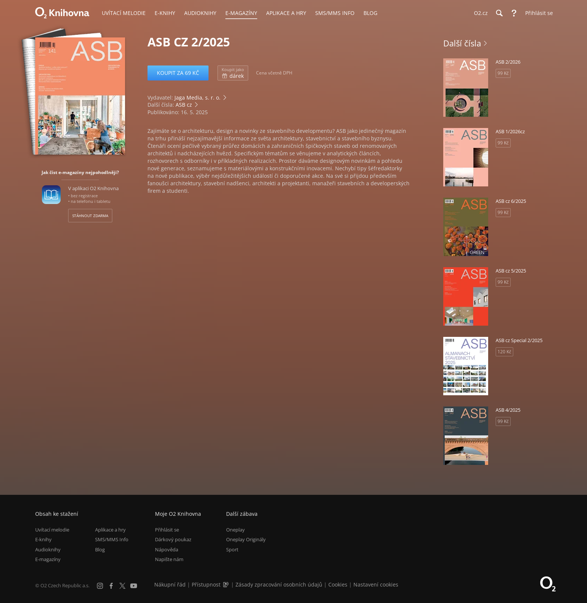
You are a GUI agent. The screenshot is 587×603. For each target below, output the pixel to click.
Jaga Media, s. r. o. (197, 97)
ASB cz (184, 104)
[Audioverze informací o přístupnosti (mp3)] (226, 584)
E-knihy (43, 539)
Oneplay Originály (246, 539)
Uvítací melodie (52, 529)
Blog (100, 549)
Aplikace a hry (110, 529)
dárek (233, 73)
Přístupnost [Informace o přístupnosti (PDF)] (206, 584)
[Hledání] (499, 13)
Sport (232, 549)
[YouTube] (133, 585)
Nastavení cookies (375, 584)
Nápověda (166, 549)
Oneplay (235, 529)
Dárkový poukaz (173, 539)
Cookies (337, 584)
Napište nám (169, 559)
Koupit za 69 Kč (178, 72)
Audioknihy (48, 549)
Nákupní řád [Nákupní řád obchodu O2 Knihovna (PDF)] (170, 584)
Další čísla (462, 43)
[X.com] (122, 585)
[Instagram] (100, 585)
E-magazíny (48, 559)
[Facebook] (111, 585)
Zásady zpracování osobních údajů (278, 584)
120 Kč (504, 351)
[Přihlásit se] (537, 13)
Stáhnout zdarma (90, 215)
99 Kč (503, 73)
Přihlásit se (167, 529)
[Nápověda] (514, 13)
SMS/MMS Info (111, 539)
